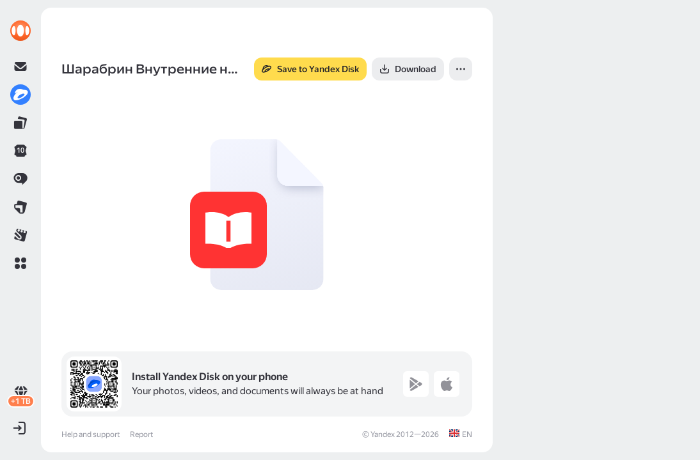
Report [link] (141, 434)
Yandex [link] (382, 434)
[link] (20, 30)
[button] (20, 263)
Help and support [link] (90, 434)
